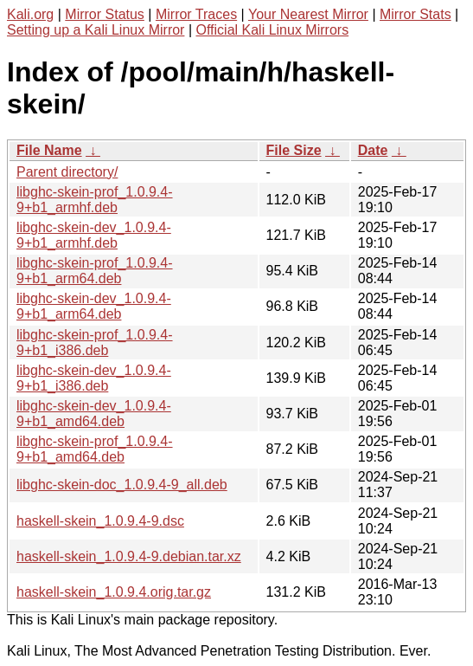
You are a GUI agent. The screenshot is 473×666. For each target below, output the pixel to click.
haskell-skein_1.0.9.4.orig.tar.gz (113, 592)
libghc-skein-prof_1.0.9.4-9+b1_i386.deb (94, 342)
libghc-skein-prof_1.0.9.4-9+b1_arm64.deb (94, 270)
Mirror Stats (415, 14)
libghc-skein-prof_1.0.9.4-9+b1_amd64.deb (94, 449)
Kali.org (30, 14)
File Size (294, 150)
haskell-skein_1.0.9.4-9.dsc (100, 521)
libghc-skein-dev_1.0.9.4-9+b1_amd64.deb (93, 413)
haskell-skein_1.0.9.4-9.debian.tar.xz (128, 556)
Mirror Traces (196, 14)
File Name (49, 150)
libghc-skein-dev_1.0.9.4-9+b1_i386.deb (93, 378)
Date (373, 150)
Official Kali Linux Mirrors (271, 30)
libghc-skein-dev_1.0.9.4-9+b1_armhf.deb (93, 235)
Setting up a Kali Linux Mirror (95, 30)
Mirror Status (104, 14)
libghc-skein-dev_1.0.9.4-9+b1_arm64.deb (93, 306)
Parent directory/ (67, 172)
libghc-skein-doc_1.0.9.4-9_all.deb (121, 484)
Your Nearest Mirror (308, 14)
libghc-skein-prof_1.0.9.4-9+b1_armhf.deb (94, 199)
